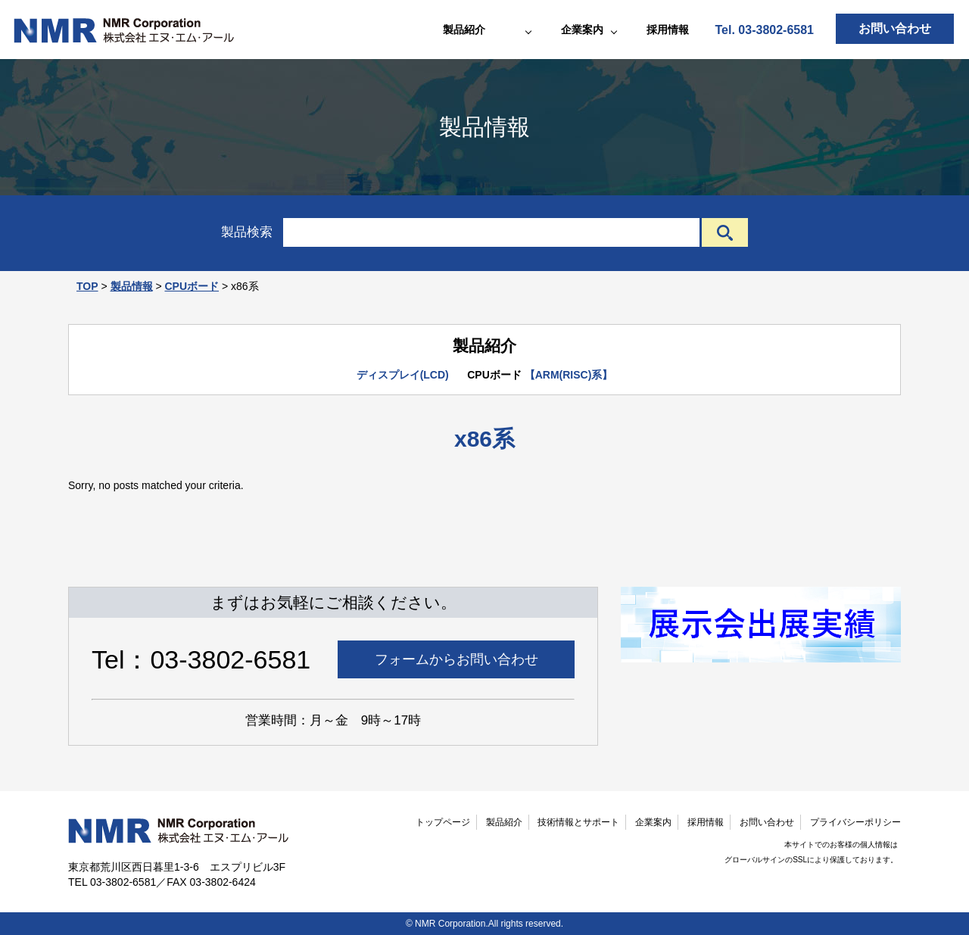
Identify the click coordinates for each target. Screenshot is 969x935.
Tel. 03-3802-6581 (764, 29)
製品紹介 (504, 822)
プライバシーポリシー (855, 822)
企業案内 (653, 822)
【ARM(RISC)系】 (569, 375)
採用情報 (668, 29)
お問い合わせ (894, 28)
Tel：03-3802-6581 (201, 659)
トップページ (443, 822)
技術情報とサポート (578, 822)
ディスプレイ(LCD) (403, 375)
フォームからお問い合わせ (456, 659)
